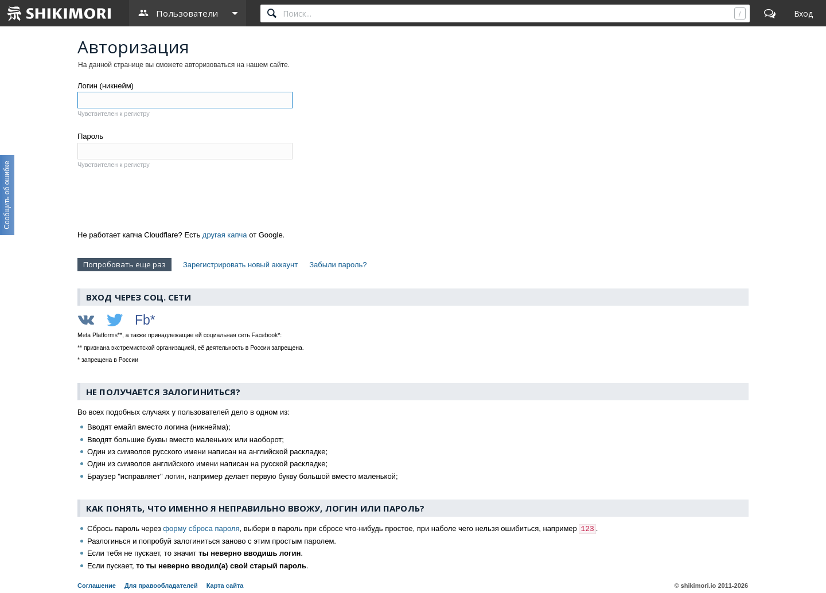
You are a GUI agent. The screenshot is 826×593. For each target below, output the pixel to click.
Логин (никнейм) (105, 85)
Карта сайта (225, 585)
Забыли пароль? (338, 264)
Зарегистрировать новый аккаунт (240, 264)
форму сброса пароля (201, 528)
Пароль (90, 136)
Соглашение (96, 585)
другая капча (224, 235)
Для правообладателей (161, 585)
